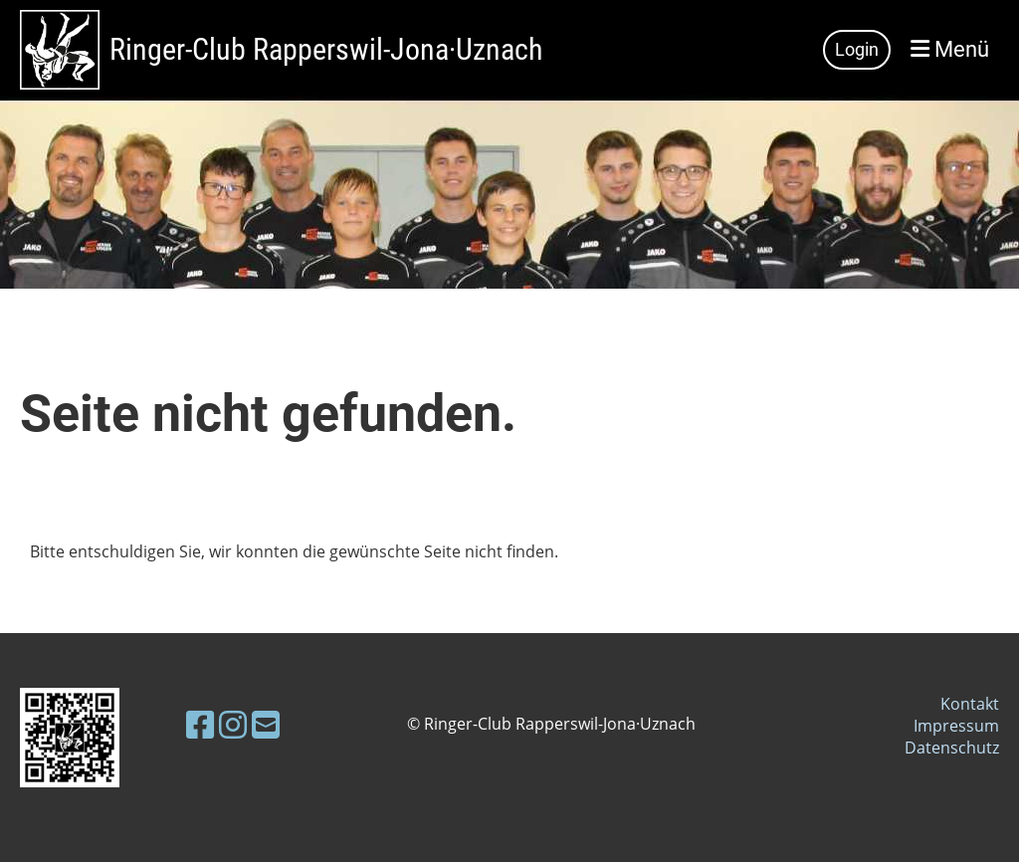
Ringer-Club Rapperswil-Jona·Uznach (325, 49)
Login (857, 49)
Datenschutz (952, 747)
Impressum (956, 726)
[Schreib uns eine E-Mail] (266, 724)
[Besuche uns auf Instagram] (233, 724)
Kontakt (969, 704)
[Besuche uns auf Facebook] (200, 724)
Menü (950, 49)
